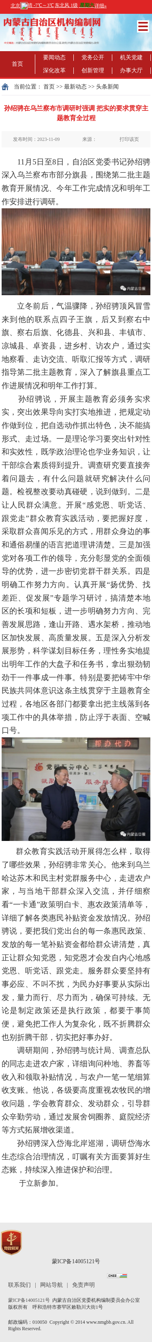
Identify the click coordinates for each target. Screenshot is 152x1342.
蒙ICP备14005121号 (76, 1261)
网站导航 (51, 1285)
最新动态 (75, 87)
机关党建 (131, 57)
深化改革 (54, 70)
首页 (17, 64)
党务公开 (92, 57)
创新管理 (92, 70)
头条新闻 (107, 87)
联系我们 (19, 1285)
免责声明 (83, 1285)
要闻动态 (54, 57)
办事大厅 (131, 70)
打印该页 (129, 139)
